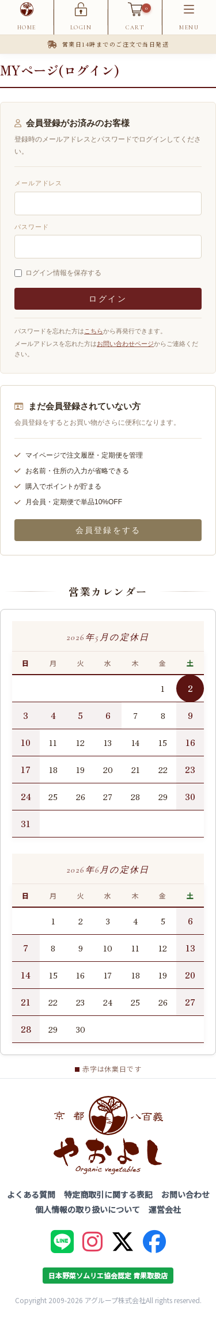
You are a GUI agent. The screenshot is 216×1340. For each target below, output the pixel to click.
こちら (93, 331)
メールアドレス (38, 183)
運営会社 (165, 1209)
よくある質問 (31, 1194)
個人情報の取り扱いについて (87, 1209)
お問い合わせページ (125, 343)
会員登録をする (108, 530)
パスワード (31, 226)
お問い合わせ (185, 1194)
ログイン (108, 298)
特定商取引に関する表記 (108, 1194)
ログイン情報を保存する (63, 273)
